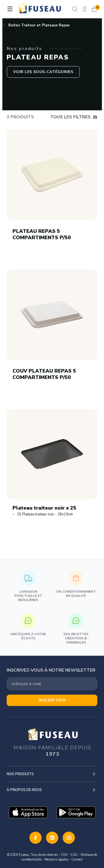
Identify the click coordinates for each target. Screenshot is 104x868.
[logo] (40, 9)
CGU (74, 855)
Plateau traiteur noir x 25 (44, 508)
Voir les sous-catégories (43, 71)
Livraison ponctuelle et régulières (28, 586)
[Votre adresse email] (52, 683)
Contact (77, 859)
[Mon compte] (84, 9)
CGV (64, 855)
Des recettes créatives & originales (76, 629)
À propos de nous (24, 789)
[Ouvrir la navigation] (10, 9)
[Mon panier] (94, 9)
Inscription (52, 700)
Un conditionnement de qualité (76, 584)
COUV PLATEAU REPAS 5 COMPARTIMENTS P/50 (44, 374)
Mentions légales (56, 859)
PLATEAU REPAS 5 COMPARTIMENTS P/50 (41, 234)
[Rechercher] (75, 9)
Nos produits (20, 774)
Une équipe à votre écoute (28, 626)
